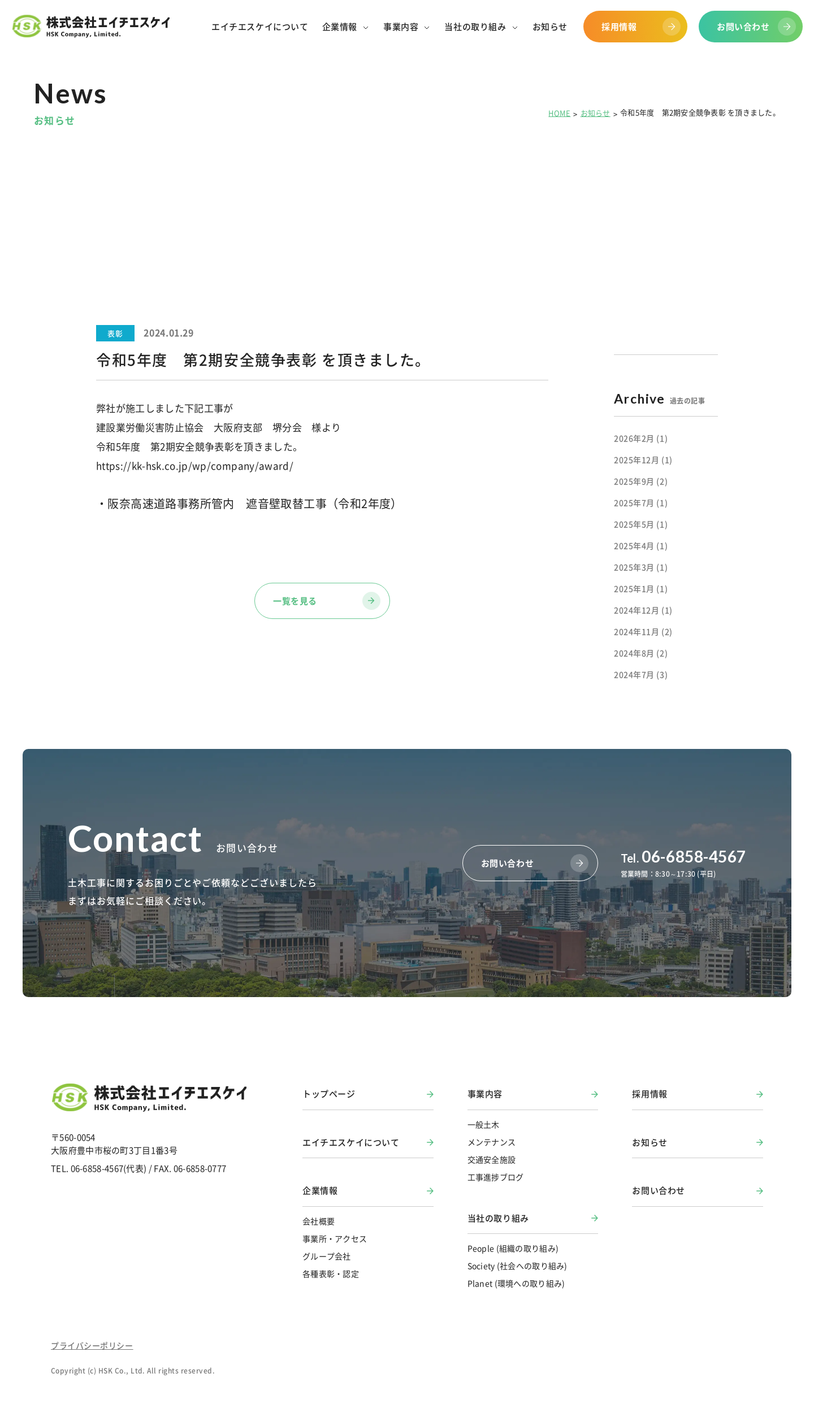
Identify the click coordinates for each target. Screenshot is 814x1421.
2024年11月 (643, 631)
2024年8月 (641, 652)
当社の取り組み (498, 1218)
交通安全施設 (491, 1159)
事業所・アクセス (334, 1238)
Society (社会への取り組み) (517, 1265)
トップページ (329, 1094)
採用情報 (649, 1094)
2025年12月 (643, 459)
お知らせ (595, 112)
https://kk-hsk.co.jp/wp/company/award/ (194, 465)
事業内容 (485, 1094)
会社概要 (318, 1221)
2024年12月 (643, 610)
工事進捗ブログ (495, 1176)
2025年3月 (641, 567)
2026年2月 (641, 438)
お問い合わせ (658, 1190)
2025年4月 (641, 545)
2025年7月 (641, 502)
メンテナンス (491, 1141)
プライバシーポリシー (92, 1345)
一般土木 (483, 1124)
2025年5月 (641, 524)
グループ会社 (326, 1256)
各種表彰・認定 (330, 1273)
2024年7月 (641, 674)
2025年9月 (641, 481)
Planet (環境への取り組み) (516, 1283)
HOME (559, 112)
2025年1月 (641, 588)
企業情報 (319, 1190)
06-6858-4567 (683, 856)
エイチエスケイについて (351, 1142)
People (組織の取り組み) (512, 1248)
